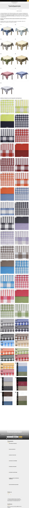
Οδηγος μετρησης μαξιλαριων (13, 484)
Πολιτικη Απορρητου (12, 449)
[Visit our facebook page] (8, 494)
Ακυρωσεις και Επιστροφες (13, 472)
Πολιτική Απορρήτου (20, 438)
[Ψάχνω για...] (28, 2)
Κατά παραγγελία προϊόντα (13, 9)
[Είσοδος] (21, 0)
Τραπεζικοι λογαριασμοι (12, 466)
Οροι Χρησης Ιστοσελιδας (13, 443)
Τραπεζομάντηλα (20, 9)
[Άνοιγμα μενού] (1, 2)
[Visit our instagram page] (11, 494)
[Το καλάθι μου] (28, 1)
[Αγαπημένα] (14, 0)
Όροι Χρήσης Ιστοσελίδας (14, 438)
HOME (7, 9)
